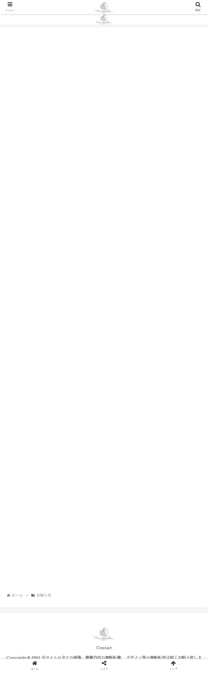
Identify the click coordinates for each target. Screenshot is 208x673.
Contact (104, 648)
